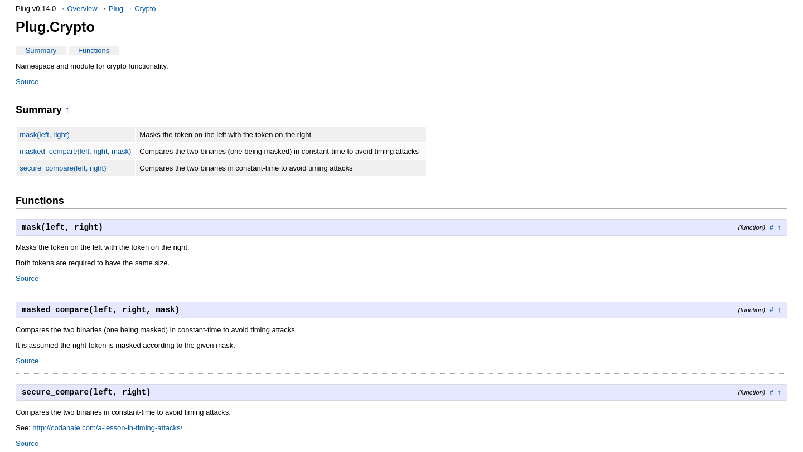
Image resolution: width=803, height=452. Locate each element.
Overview (82, 8)
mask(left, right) (45, 134)
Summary (41, 50)
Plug (116, 8)
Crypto (145, 8)
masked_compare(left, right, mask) (75, 151)
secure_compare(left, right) (63, 168)
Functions (93, 50)
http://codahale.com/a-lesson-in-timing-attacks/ (107, 428)
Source (27, 81)
